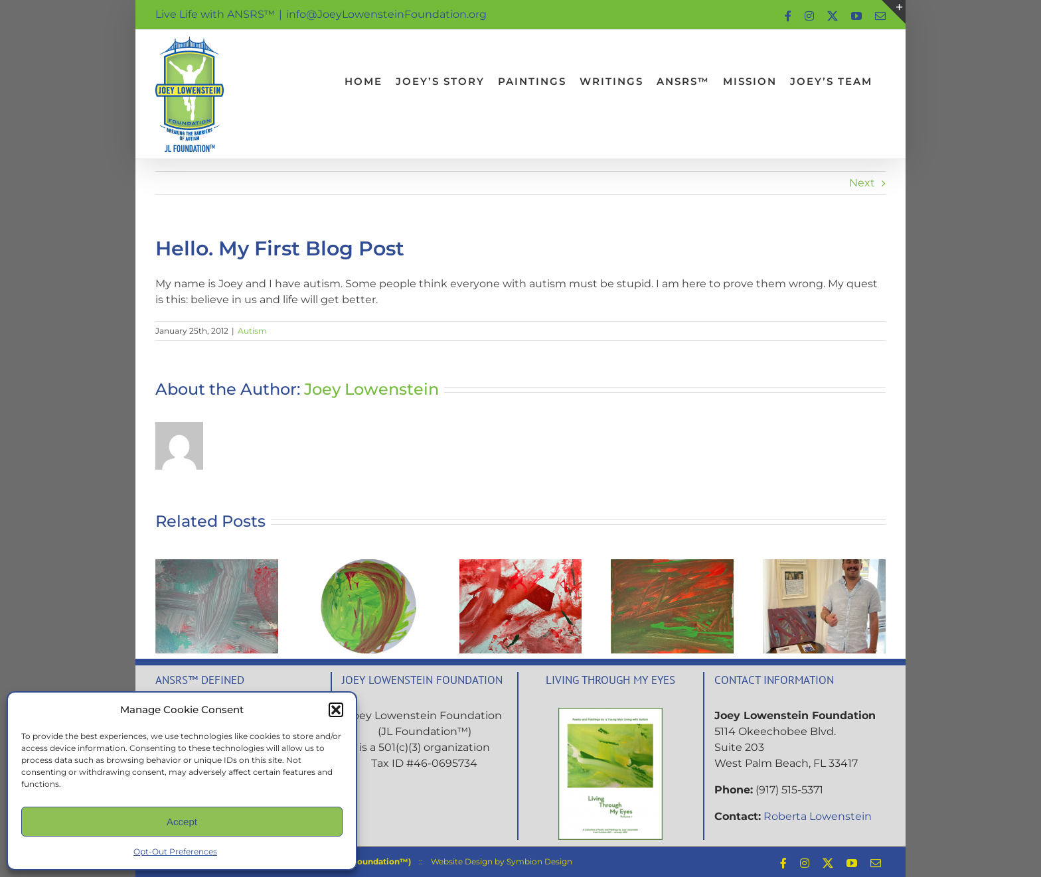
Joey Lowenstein (371, 389)
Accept (182, 821)
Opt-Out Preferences (175, 851)
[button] (336, 709)
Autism (252, 331)
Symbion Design (539, 861)
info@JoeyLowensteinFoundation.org (386, 14)
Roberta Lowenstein (817, 816)
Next (862, 182)
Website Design (462, 861)
